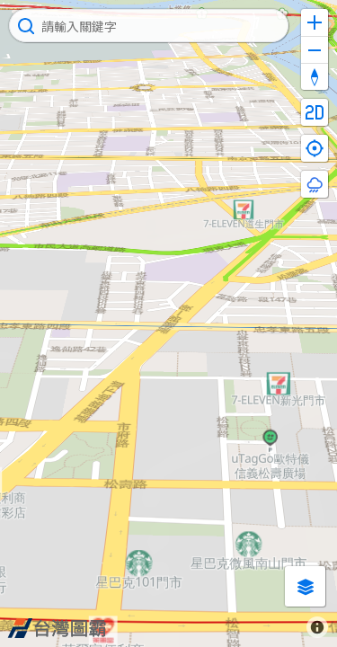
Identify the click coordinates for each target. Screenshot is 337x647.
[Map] (168, 323)
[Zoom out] (314, 49)
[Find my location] (314, 148)
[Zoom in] (314, 22)
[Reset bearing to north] (314, 76)
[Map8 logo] (56, 628)
